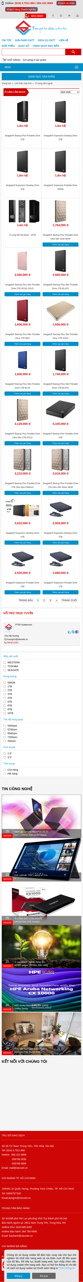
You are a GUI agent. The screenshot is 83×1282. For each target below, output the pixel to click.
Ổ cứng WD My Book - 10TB (22, 235)
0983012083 (12, 642)
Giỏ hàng (13, 59)
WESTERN (13, 662)
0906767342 (13, 1193)
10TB (10, 713)
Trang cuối (69, 600)
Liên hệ (63, 40)
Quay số (23, 45)
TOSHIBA (12, 666)
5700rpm (12, 729)
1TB (9, 686)
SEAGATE (13, 670)
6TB (9, 705)
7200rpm (12, 737)
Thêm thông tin (67, 1268)
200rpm (11, 741)
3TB (9, 694)
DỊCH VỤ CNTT (46, 40)
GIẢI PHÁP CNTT (24, 40)
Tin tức (7, 40)
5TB (9, 701)
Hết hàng (12, 773)
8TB (9, 709)
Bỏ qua (44, 1276)
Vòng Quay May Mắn (46, 45)
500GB (11, 682)
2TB (9, 690)
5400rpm (12, 725)
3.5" (9, 757)
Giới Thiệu (8, 45)
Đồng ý (18, 1276)
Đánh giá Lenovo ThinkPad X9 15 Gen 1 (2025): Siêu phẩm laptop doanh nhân (31, 834)
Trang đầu (26, 600)
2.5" (9, 753)
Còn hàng (12, 769)
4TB (9, 697)
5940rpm (12, 733)
